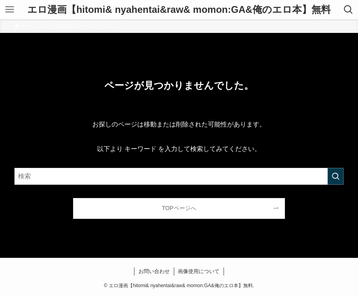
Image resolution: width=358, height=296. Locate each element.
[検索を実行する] (335, 176)
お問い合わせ (154, 271)
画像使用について (199, 271)
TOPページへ (179, 208)
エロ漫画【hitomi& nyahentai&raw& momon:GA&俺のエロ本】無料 (179, 9)
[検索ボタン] (348, 9)
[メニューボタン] (9, 9)
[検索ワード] (179, 176)
